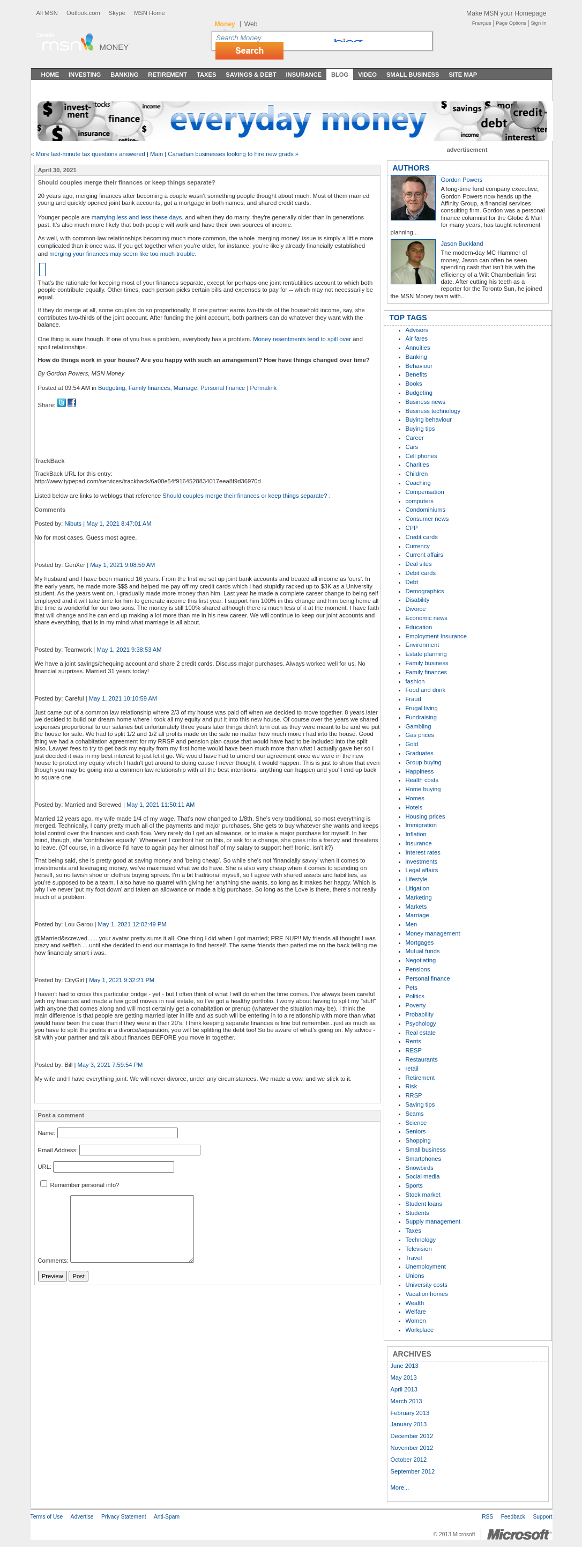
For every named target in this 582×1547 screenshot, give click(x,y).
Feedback (513, 1517)
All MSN (47, 13)
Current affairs (425, 554)
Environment (422, 645)
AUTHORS (411, 168)
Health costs (422, 780)
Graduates (420, 753)
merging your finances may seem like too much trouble (122, 254)
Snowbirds (420, 1168)
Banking (124, 74)
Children (417, 473)
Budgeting (111, 388)
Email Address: (58, 1150)
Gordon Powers (462, 179)
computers (420, 501)
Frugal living (422, 708)
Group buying (424, 762)
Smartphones (424, 1158)
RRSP (414, 1095)
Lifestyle (417, 879)
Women (416, 1320)
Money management (433, 933)
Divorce (416, 609)
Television (419, 1249)
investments (422, 861)
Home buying (423, 789)
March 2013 (406, 1401)
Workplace (420, 1330)
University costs (426, 1284)
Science (416, 1122)
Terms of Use (47, 1517)
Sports (414, 1185)
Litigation (418, 888)
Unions (415, 1275)
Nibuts (72, 523)
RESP (414, 1050)
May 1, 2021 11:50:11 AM (160, 804)
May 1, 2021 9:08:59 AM (122, 565)
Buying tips (420, 428)
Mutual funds (423, 951)
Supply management (433, 1221)
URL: (45, 1166)
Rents (413, 1041)
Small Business (412, 74)
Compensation (425, 492)
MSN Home (149, 13)
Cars (412, 447)
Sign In (539, 23)
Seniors (416, 1131)
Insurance (304, 74)
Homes (415, 798)
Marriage (185, 388)
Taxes (206, 74)
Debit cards (421, 573)
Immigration (421, 825)
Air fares (417, 338)
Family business (427, 663)
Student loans (424, 1203)
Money (114, 46)
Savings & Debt (251, 74)
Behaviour (419, 366)
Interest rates (423, 852)
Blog (339, 74)
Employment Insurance (436, 636)
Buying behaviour (429, 419)
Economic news (426, 618)
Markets (416, 906)
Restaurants (422, 1059)
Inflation (416, 834)
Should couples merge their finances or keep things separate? (245, 495)
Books (414, 383)
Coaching (418, 483)
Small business (426, 1149)
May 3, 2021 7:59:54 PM (110, 1065)
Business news (426, 402)
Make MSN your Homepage (506, 13)
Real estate (421, 1032)
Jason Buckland (462, 243)
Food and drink (426, 690)
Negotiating (421, 960)
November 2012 (412, 1448)
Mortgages (420, 942)
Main (156, 154)
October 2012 (409, 1459)
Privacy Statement (123, 1517)
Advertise (82, 1517)
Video (367, 74)
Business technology (433, 411)
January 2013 (409, 1424)
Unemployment (426, 1266)
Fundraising (421, 717)
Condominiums (426, 509)
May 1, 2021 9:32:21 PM (121, 980)
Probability (420, 1014)
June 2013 (405, 1365)
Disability (418, 599)
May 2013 (404, 1377)
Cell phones (421, 456)
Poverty (416, 1005)
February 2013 (410, 1413)
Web (251, 24)
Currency (418, 546)
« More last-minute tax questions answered (88, 154)
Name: (47, 1133)
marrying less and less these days (137, 217)
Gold (412, 744)
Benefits (416, 374)
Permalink (263, 388)
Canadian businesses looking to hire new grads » (233, 154)
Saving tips (420, 1104)
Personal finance (222, 388)
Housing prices (425, 816)
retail (412, 1068)
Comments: (53, 1260)
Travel (414, 1258)
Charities (417, 464)
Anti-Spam (167, 1517)
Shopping (418, 1140)
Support (542, 1517)
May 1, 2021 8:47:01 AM (118, 523)
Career (415, 437)
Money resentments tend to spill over (302, 339)
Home (50, 74)
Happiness (420, 771)
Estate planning (426, 654)
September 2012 (413, 1471)
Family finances (149, 388)
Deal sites (419, 564)
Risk (411, 1086)
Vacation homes (427, 1294)
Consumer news (427, 518)
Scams (415, 1113)
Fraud (413, 699)
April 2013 (404, 1389)
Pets (411, 987)
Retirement (167, 74)
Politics (415, 996)
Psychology (421, 1023)
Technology (421, 1239)
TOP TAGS (408, 317)
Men (411, 924)
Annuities (418, 347)
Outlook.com (83, 13)
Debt (412, 582)
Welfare (416, 1311)
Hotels (414, 807)
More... (400, 1487)
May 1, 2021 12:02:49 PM (132, 924)
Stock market (423, 1194)
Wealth (415, 1303)
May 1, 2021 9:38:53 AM (128, 649)
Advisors (417, 330)
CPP (412, 528)
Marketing (419, 897)
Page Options (511, 23)
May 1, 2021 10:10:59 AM (123, 698)
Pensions (418, 969)
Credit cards (422, 537)
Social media (423, 1176)
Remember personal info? (80, 1185)
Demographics (425, 591)
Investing (85, 74)
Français (481, 23)
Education (419, 627)
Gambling (418, 726)
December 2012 (412, 1436)
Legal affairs (422, 870)
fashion (415, 681)
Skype (117, 13)
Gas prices (420, 735)
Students (417, 1213)
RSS (487, 1517)
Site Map (463, 74)
